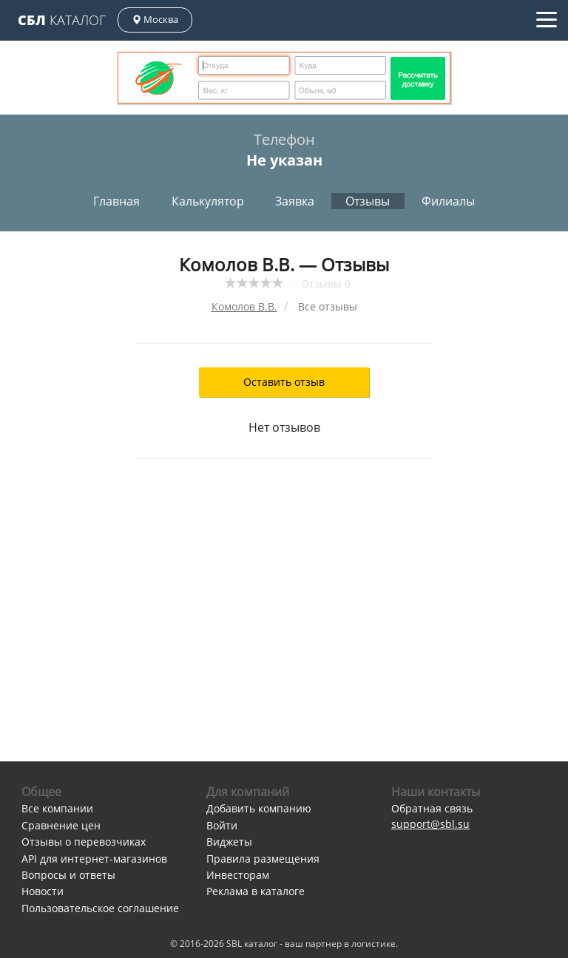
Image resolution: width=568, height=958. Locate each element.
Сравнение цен (61, 825)
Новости (42, 891)
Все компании (57, 808)
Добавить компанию (258, 808)
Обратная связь (432, 808)
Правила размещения (263, 859)
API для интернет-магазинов (94, 859)
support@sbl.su (430, 824)
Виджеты (229, 842)
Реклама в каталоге (255, 891)
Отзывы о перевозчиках (83, 842)
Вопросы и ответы (68, 875)
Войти (221, 825)
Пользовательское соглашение (100, 908)
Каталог (62, 20)
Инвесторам (237, 875)
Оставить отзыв (284, 382)
